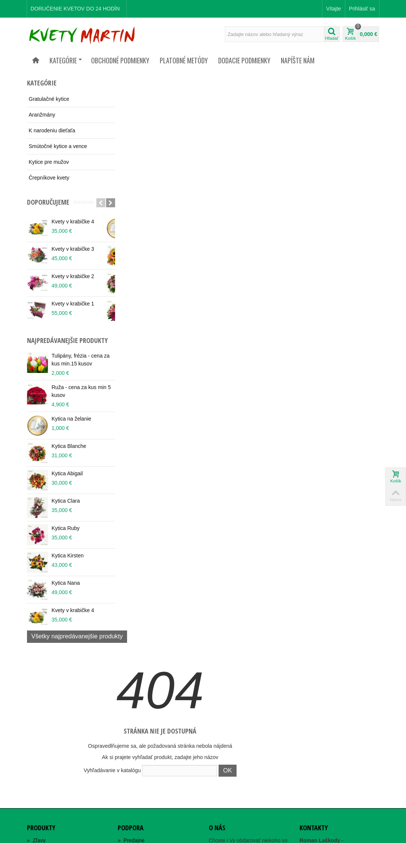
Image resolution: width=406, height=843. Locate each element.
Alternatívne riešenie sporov (153, 728)
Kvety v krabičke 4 (73, 222)
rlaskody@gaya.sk (340, 749)
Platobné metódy (184, 60)
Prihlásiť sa (362, 9)
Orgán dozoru (137, 719)
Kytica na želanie (71, 427)
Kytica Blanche (69, 454)
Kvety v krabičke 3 (73, 249)
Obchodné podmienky (120, 60)
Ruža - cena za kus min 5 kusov (79, 399)
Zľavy (36, 693)
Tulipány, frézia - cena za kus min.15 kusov (77, 368)
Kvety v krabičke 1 (73, 304)
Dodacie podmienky (244, 60)
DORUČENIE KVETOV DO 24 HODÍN (75, 9)
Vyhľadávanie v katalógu (200, 204)
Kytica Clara (66, 509)
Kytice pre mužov (49, 162)
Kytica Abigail (67, 482)
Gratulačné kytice (49, 99)
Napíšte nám (298, 60)
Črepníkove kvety (49, 178)
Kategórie (65, 60)
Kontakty (131, 702)
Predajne (131, 693)
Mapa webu (134, 711)
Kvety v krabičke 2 (73, 276)
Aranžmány (42, 115)
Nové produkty (47, 702)
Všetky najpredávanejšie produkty (77, 644)
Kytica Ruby (66, 536)
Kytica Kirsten (68, 564)
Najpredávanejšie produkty (52, 344)
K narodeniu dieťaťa (52, 130)
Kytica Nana (66, 591)
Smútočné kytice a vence (58, 146)
